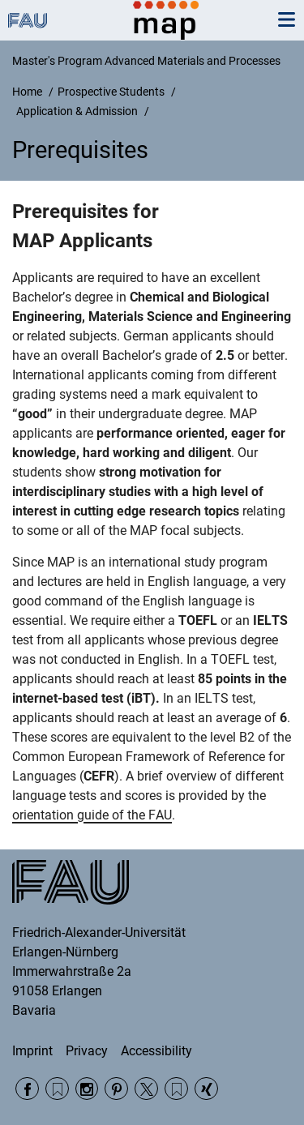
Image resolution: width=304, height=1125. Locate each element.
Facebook (27, 1089)
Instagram (87, 1089)
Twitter (146, 1089)
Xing (206, 1089)
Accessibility (156, 1051)
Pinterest (116, 1089)
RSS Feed (57, 1089)
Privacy (87, 1051)
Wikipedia (176, 1089)
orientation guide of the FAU (92, 815)
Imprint (32, 1051)
